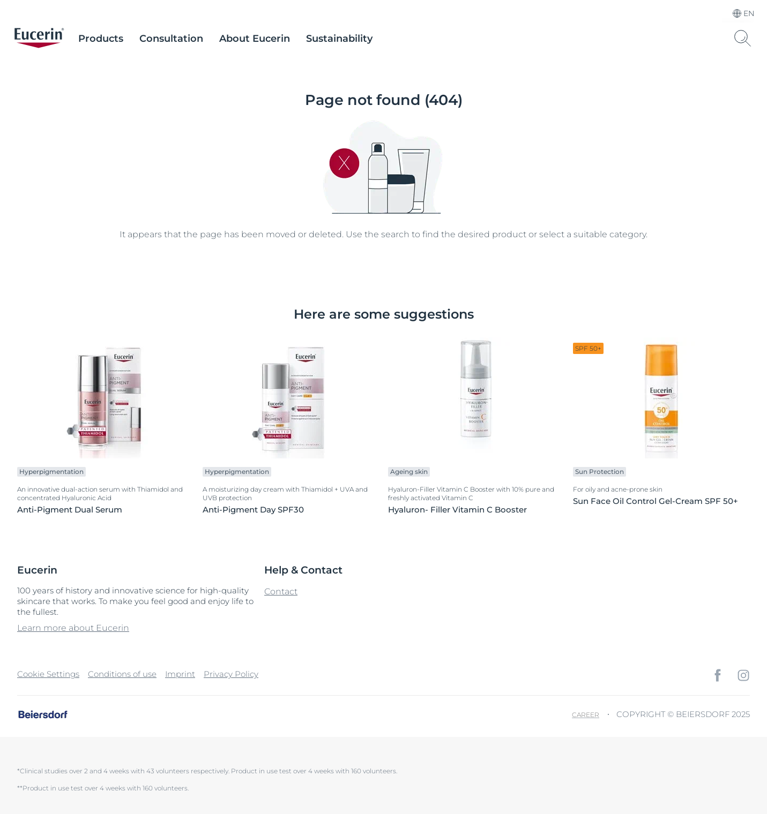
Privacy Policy (231, 674)
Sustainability (339, 38)
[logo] (39, 38)
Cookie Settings (48, 674)
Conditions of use (122, 674)
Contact (280, 591)
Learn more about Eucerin (73, 628)
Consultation (171, 38)
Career (585, 715)
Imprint (180, 674)
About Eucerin (254, 38)
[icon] (717, 675)
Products (100, 38)
